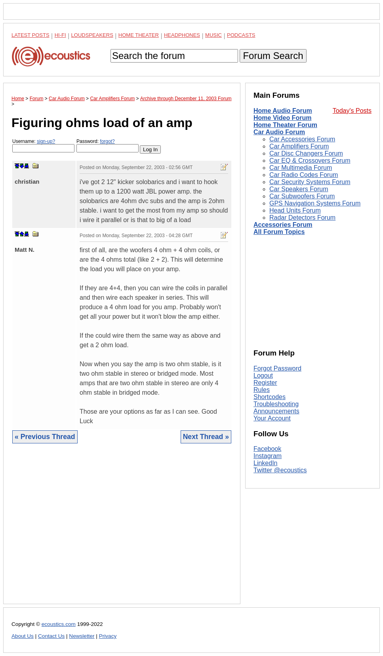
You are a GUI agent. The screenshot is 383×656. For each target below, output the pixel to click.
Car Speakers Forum (298, 189)
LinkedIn (265, 463)
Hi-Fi (60, 35)
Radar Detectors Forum (302, 217)
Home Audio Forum (282, 110)
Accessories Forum (282, 224)
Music (213, 35)
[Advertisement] (121, 530)
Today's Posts (352, 110)
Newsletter (81, 636)
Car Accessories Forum (302, 139)
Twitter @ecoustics (280, 470)
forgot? (107, 141)
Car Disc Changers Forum (306, 153)
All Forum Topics (279, 231)
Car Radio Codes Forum (303, 174)
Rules (261, 389)
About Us (22, 636)
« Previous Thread (45, 437)
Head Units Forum (295, 210)
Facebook (267, 448)
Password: (107, 145)
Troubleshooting (276, 404)
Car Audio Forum (279, 132)
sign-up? (46, 141)
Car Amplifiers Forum (299, 146)
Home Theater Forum (285, 125)
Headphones (182, 35)
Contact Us (51, 636)
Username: (43, 145)
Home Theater (138, 35)
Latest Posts (30, 35)
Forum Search (273, 55)
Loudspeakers (92, 35)
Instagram (267, 456)
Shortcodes (269, 397)
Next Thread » (206, 437)
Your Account (272, 418)
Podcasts (241, 35)
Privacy (108, 636)
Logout (263, 375)
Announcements (276, 411)
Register (265, 382)
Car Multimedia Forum (300, 167)
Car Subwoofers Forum (302, 196)
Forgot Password (277, 368)
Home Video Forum (282, 117)
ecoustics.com (59, 624)
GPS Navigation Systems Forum (314, 203)
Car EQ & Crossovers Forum (309, 160)
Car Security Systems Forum (309, 182)
